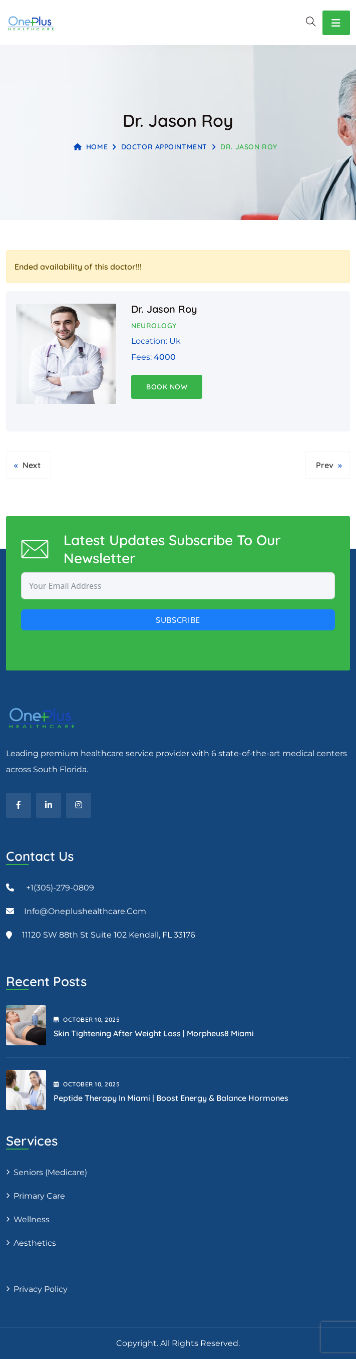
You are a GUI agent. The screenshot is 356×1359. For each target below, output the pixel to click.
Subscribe (178, 620)
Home (91, 146)
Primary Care (39, 1196)
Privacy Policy (41, 1289)
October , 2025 (87, 1019)
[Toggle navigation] (336, 23)
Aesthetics (35, 1243)
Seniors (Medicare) (50, 1172)
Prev (324, 465)
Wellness (32, 1219)
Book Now (166, 386)
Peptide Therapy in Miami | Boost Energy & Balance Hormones (171, 1098)
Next (32, 465)
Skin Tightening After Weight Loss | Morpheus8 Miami (154, 1033)
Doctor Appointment (164, 146)
